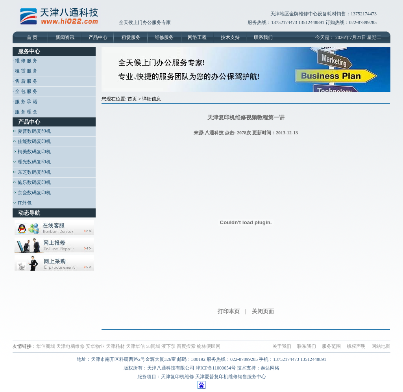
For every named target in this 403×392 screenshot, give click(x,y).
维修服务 (164, 37)
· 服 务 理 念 (25, 112)
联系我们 (263, 37)
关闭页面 (263, 311)
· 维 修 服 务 (25, 60)
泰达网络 (270, 368)
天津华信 (135, 346)
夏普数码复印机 (32, 131)
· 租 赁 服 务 (25, 71)
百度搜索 (186, 346)
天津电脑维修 (70, 346)
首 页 (32, 37)
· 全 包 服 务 (25, 91)
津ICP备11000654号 (216, 368)
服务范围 (331, 346)
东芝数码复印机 (32, 172)
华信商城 (45, 346)
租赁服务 (131, 37)
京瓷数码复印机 (32, 192)
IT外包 (22, 203)
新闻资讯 (64, 37)
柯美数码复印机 (32, 151)
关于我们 (281, 346)
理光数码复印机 (32, 162)
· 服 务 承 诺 (25, 101)
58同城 (153, 346)
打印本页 (229, 311)
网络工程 (197, 37)
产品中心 (98, 37)
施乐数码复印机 (32, 182)
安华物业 (95, 346)
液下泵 (168, 346)
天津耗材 (115, 346)
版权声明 (356, 346)
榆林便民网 (208, 346)
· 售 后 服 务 (25, 81)
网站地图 (381, 346)
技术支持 (230, 37)
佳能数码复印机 (32, 141)
